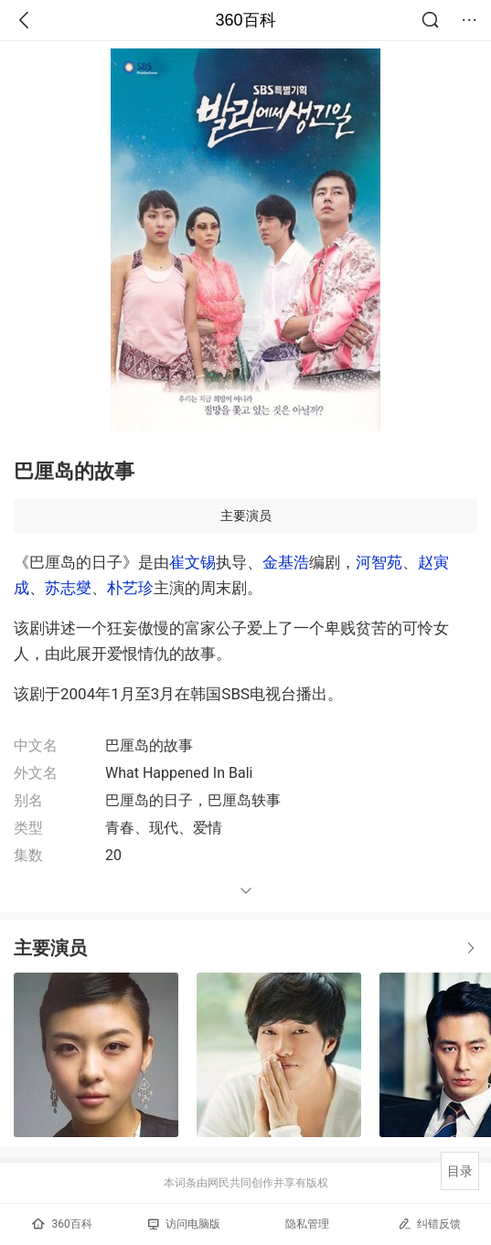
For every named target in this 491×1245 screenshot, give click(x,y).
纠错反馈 (429, 1223)
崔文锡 (192, 562)
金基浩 (285, 562)
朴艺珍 (130, 588)
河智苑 (379, 562)
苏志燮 (68, 588)
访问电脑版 (184, 1224)
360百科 (245, 20)
